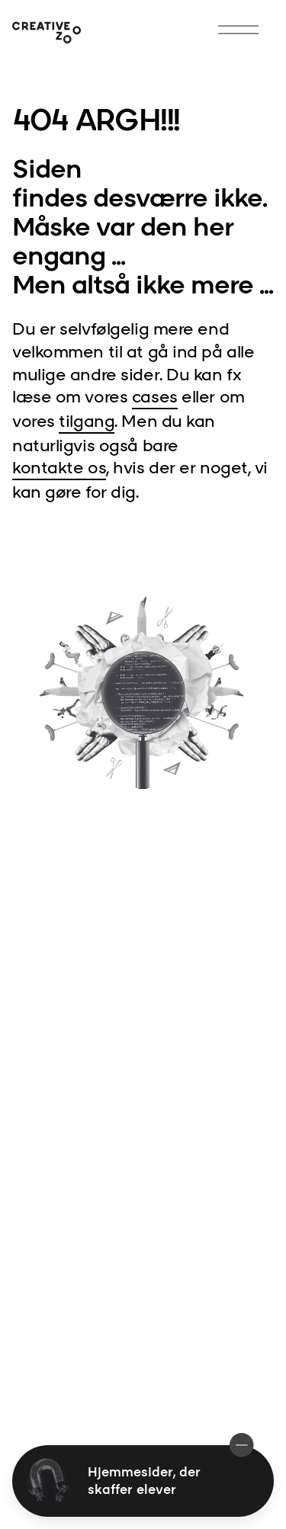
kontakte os (59, 467)
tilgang (86, 420)
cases (155, 396)
